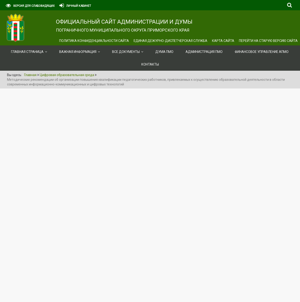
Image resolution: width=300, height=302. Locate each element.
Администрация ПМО (204, 52)
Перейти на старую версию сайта (268, 41)
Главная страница (27, 52)
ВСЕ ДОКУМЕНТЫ (126, 52)
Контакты (150, 64)
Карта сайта (223, 41)
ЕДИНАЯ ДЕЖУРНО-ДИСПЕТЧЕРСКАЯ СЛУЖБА (170, 41)
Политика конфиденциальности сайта (94, 41)
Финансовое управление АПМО (262, 52)
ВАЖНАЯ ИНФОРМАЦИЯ (77, 52)
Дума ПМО (164, 52)
